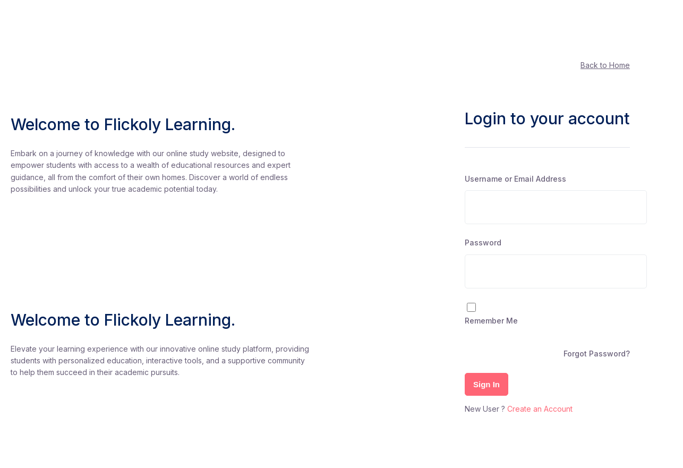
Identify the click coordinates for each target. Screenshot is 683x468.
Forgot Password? (597, 353)
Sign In (486, 384)
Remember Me (491, 320)
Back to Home (605, 65)
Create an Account (540, 408)
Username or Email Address (515, 178)
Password (483, 242)
